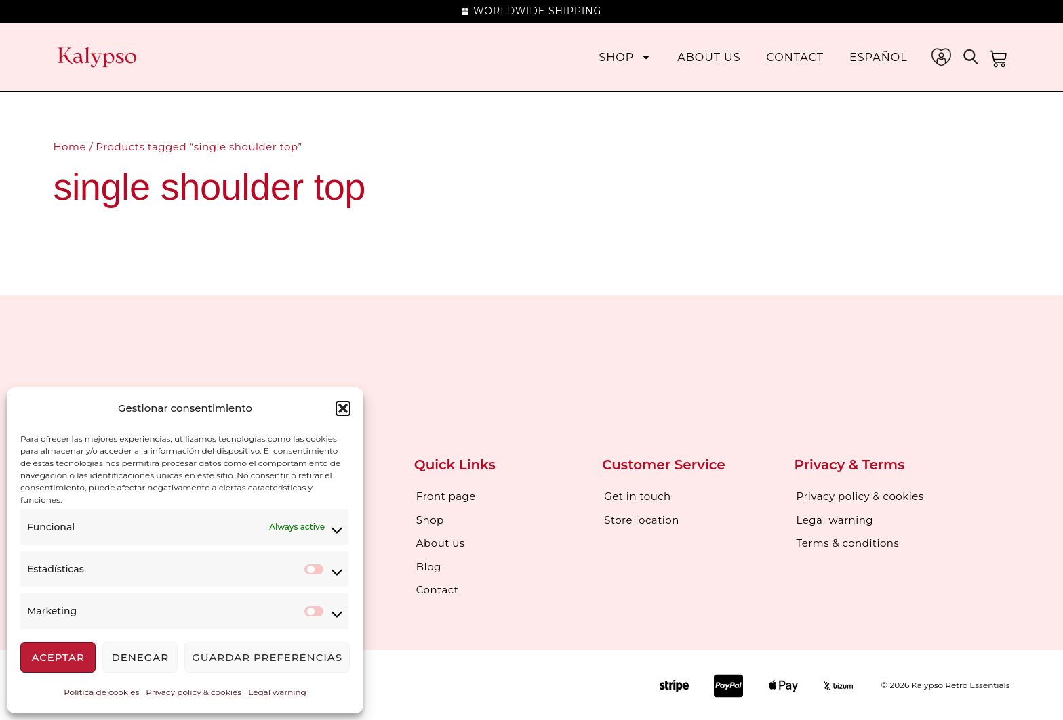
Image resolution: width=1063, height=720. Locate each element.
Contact (795, 57)
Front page (446, 496)
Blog (428, 565)
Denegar (140, 657)
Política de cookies (101, 692)
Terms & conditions (848, 542)
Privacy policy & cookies (193, 692)
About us (708, 57)
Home (69, 146)
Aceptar (57, 657)
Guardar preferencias (267, 657)
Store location (641, 519)
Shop (625, 57)
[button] (343, 408)
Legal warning (277, 692)
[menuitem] (878, 57)
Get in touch (637, 496)
